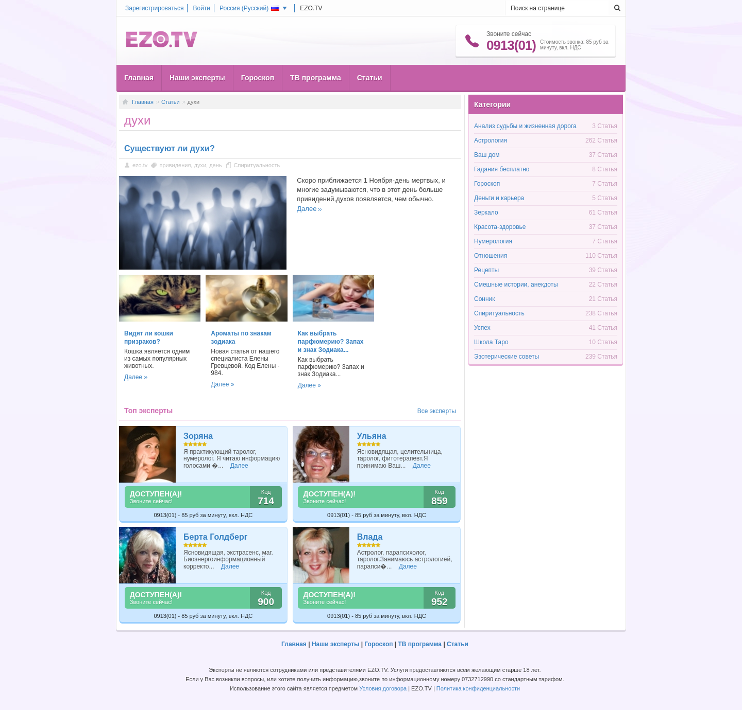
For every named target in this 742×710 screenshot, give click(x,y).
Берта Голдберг (215, 536)
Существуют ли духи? (169, 148)
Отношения (490, 255)
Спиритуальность (257, 165)
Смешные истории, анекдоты (516, 284)
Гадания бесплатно (501, 169)
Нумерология (493, 241)
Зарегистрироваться (154, 8)
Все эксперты (436, 411)
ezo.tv (139, 165)
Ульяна (371, 436)
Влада (370, 536)
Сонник (484, 299)
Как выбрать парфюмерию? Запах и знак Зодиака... (331, 341)
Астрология (490, 140)
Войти (201, 8)
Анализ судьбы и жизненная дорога (525, 126)
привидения (175, 165)
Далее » (135, 377)
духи (200, 165)
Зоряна (198, 436)
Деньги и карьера (499, 198)
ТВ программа (315, 78)
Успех (482, 327)
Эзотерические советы (506, 356)
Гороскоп (257, 78)
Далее (306, 208)
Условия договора (383, 688)
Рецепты (486, 270)
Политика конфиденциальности (478, 688)
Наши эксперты (197, 78)
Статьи (369, 78)
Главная (139, 78)
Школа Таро (491, 342)
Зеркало (486, 212)
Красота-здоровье (500, 226)
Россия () (249, 8)
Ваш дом (487, 154)
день (215, 165)
